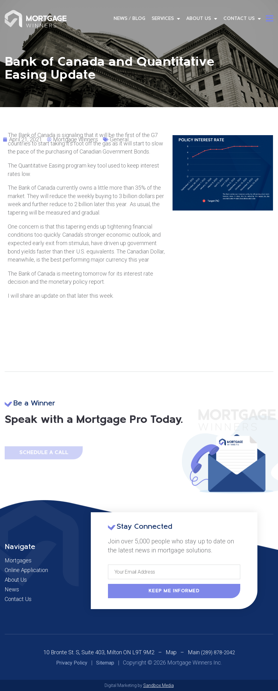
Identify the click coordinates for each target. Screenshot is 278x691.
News (12, 589)
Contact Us (242, 19)
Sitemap (105, 663)
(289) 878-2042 (218, 653)
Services (166, 19)
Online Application (26, 570)
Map (171, 652)
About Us (201, 19)
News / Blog (129, 18)
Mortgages (18, 560)
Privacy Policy (71, 663)
